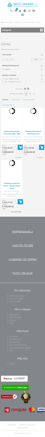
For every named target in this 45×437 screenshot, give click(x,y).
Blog (10, 350)
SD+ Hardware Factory (13, 82)
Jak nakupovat (14, 314)
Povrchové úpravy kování (18, 345)
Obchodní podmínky (16, 295)
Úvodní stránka (7, 22)
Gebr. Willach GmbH (12, 79)
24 (26, 94)
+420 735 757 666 (22, 245)
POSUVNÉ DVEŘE (28, 22)
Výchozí (5, 99)
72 (34, 94)
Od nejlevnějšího (29, 99)
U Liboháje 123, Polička (22, 259)
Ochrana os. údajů (15, 298)
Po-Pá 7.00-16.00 (22, 273)
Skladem (8, 69)
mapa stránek (11, 425)
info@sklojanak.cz (22, 231)
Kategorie (22, 30)
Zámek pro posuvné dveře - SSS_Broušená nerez (11, 185)
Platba (11, 323)
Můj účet (12, 363)
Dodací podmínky (15, 317)
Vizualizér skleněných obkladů (20, 347)
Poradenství (13, 336)
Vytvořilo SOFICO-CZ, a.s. (22, 433)
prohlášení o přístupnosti (27, 425)
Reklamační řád (14, 301)
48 (30, 94)
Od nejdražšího (7, 105)
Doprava (12, 320)
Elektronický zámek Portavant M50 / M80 (12, 132)
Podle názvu (15, 99)
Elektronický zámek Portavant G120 (33, 132)
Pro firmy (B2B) (14, 342)
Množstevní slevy (15, 339)
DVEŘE (17, 22)
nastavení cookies (22, 428)
